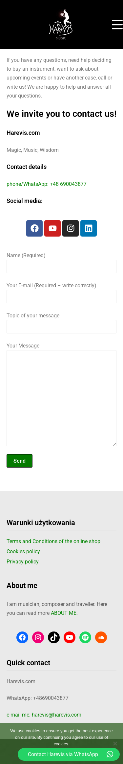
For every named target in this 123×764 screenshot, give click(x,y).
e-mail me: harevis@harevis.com (44, 715)
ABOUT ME (63, 613)
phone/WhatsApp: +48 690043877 (47, 184)
